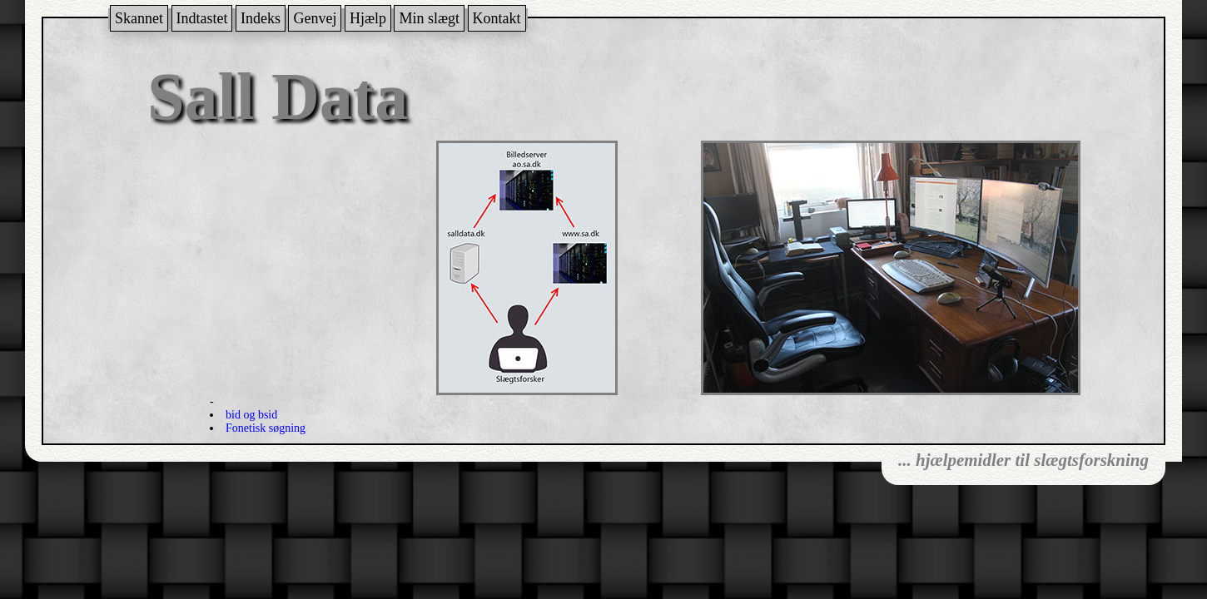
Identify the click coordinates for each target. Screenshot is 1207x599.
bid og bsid (251, 414)
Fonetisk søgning (265, 428)
